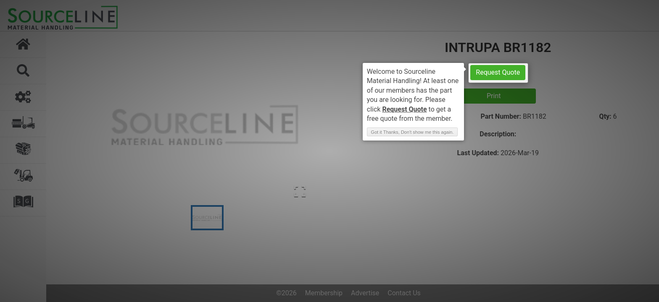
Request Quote (498, 72)
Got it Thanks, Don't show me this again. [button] (412, 132)
